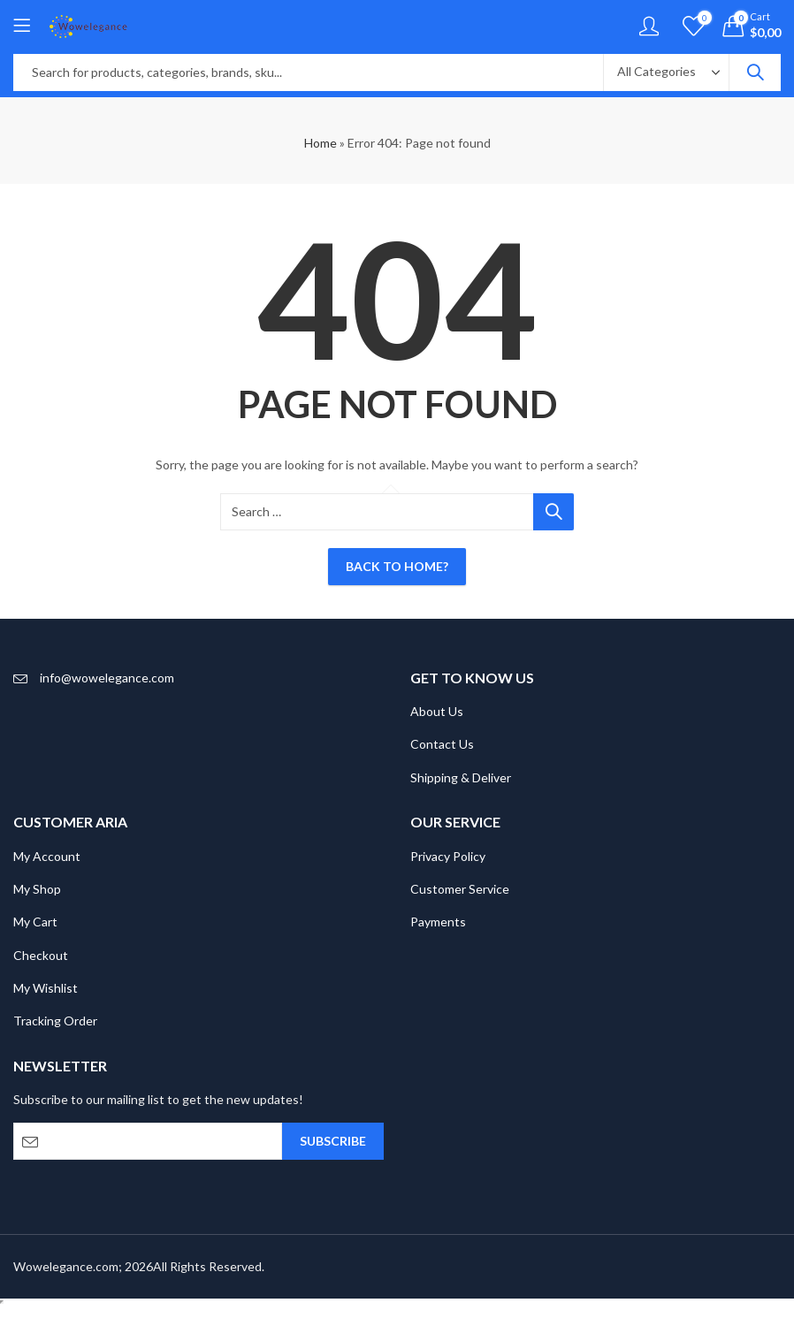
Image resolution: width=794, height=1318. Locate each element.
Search (755, 72)
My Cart (35, 921)
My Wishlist (45, 987)
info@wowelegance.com (107, 677)
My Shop (37, 888)
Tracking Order (55, 1020)
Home (320, 142)
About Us (436, 711)
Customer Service (459, 888)
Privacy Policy (447, 856)
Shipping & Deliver (460, 777)
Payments (438, 921)
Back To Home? (397, 566)
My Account (46, 856)
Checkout (40, 955)
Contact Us (442, 743)
